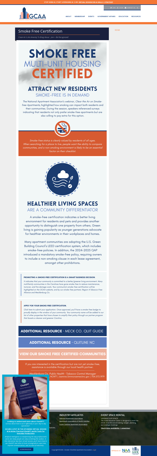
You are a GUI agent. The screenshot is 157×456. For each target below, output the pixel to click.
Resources (136, 16)
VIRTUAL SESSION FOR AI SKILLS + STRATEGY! (96, 2)
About (68, 16)
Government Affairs (106, 16)
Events (91, 16)
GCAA (117, 30)
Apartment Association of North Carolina (74, 421)
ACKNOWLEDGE (25, 449)
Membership (80, 16)
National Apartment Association (71, 418)
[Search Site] (138, 7)
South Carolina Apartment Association (73, 424)
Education (123, 16)
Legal (94, 450)
